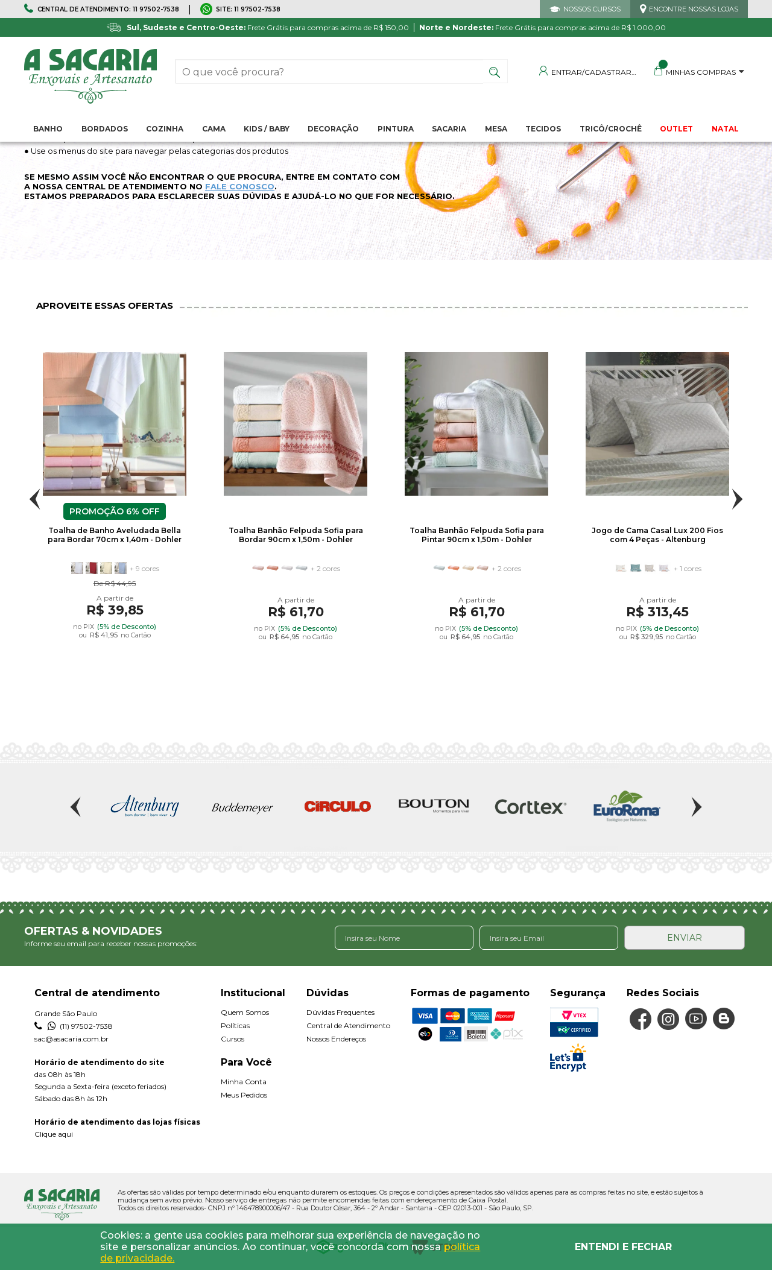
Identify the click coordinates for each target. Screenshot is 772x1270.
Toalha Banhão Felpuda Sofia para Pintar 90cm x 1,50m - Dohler (477, 535)
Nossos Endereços (336, 1038)
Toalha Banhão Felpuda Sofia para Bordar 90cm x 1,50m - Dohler (296, 535)
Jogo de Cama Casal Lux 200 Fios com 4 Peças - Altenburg (657, 535)
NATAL (725, 128)
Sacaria (449, 128)
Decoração (333, 128)
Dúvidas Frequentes (340, 1012)
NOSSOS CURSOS (592, 9)
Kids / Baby (267, 128)
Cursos (232, 1038)
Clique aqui (53, 1134)
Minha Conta (244, 1081)
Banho (48, 128)
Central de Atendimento (348, 1025)
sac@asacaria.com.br (71, 1038)
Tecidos (543, 128)
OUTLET (676, 128)
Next (737, 499)
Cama (214, 128)
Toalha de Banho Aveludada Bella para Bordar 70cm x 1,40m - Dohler (115, 535)
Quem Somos (245, 1012)
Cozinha (164, 128)
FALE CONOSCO (239, 186)
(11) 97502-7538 (73, 1026)
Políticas (235, 1025)
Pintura (396, 128)
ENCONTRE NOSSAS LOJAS (693, 9)
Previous (34, 499)
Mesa (496, 128)
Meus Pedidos (244, 1094)
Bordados (104, 128)
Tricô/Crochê (611, 128)
